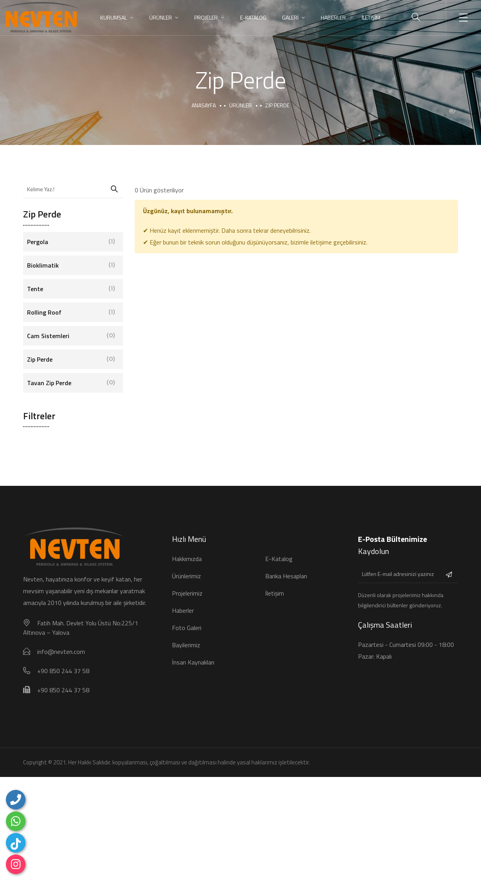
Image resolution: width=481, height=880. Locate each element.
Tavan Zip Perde (71, 382)
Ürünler (240, 105)
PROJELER (206, 17)
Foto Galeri (186, 627)
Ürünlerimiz (186, 576)
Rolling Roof (71, 312)
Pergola (71, 241)
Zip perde (277, 105)
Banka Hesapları (286, 576)
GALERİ (290, 17)
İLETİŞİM (371, 17)
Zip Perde (71, 359)
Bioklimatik (71, 265)
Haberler (183, 610)
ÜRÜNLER (160, 17)
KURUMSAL (113, 17)
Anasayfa (204, 105)
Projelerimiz (187, 593)
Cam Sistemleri (71, 335)
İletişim (274, 593)
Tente (71, 288)
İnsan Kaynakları (193, 662)
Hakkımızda (187, 558)
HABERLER (333, 17)
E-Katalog (253, 17)
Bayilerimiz (186, 645)
